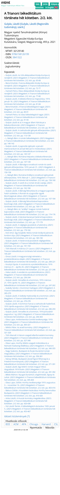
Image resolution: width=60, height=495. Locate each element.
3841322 (17, 57)
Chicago (33, 424)
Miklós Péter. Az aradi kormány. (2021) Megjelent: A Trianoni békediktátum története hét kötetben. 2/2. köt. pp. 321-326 (30, 330)
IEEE (8, 424)
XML (38, 4)
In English (51, 7)
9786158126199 (20, 54)
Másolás (49, 427)
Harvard (46, 424)
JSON (45, 4)
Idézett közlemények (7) (17, 416)
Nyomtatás (36, 427)
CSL (56, 424)
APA (24, 424)
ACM (15, 424)
